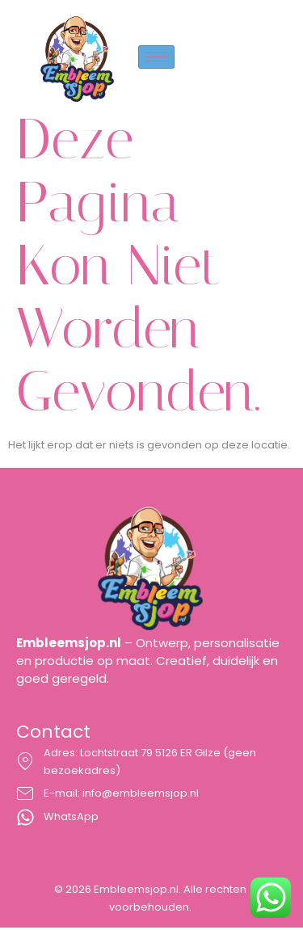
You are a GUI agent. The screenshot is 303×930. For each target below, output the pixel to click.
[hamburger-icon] (156, 57)
